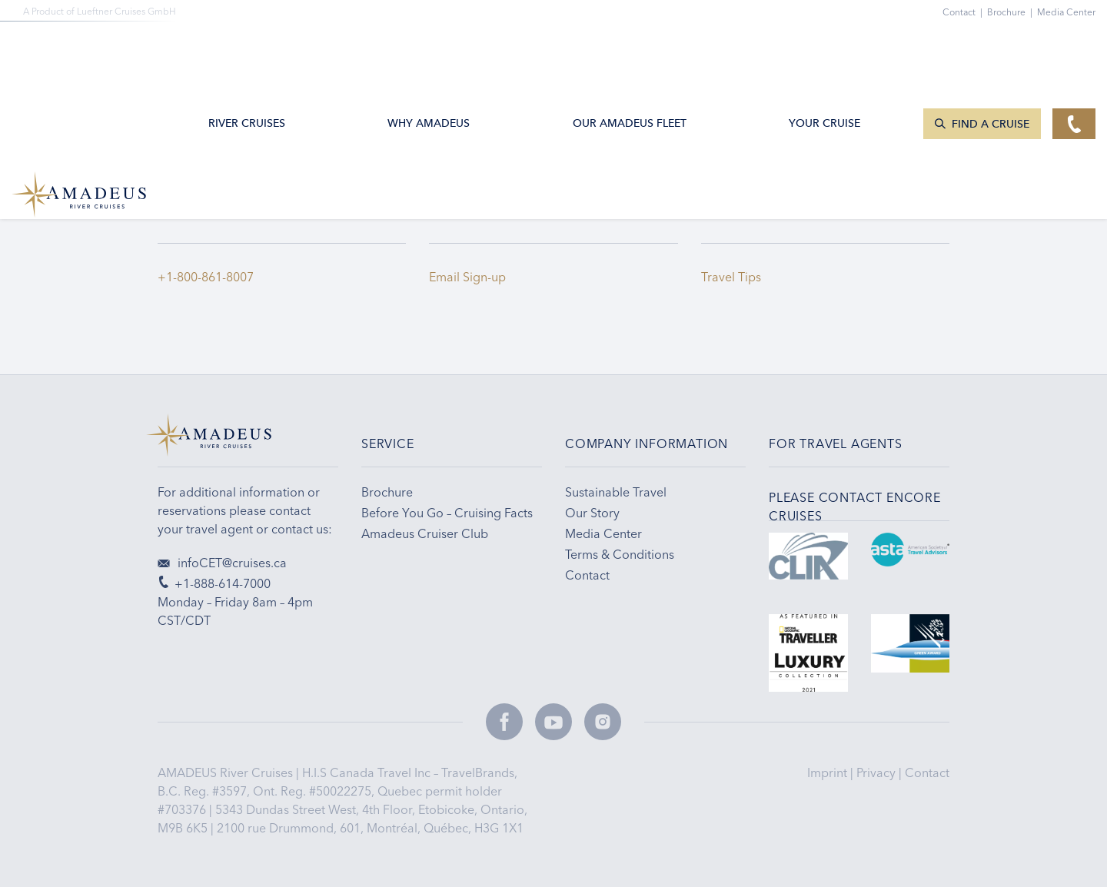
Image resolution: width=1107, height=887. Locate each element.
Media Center (1066, 12)
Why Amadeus (428, 48)
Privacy (877, 772)
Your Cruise (824, 48)
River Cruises (246, 48)
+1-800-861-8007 (206, 276)
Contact (927, 772)
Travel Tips (734, 276)
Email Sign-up (467, 276)
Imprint (828, 772)
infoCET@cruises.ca (222, 562)
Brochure (1012, 12)
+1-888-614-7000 (214, 583)
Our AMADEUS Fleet (629, 48)
